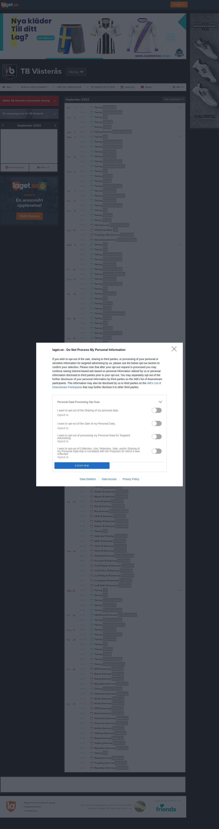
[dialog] (109, 414)
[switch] (157, 410)
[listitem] (109, 402)
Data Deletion (88, 479)
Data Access (109, 479)
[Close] (175, 350)
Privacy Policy (131, 479)
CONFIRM (82, 465)
